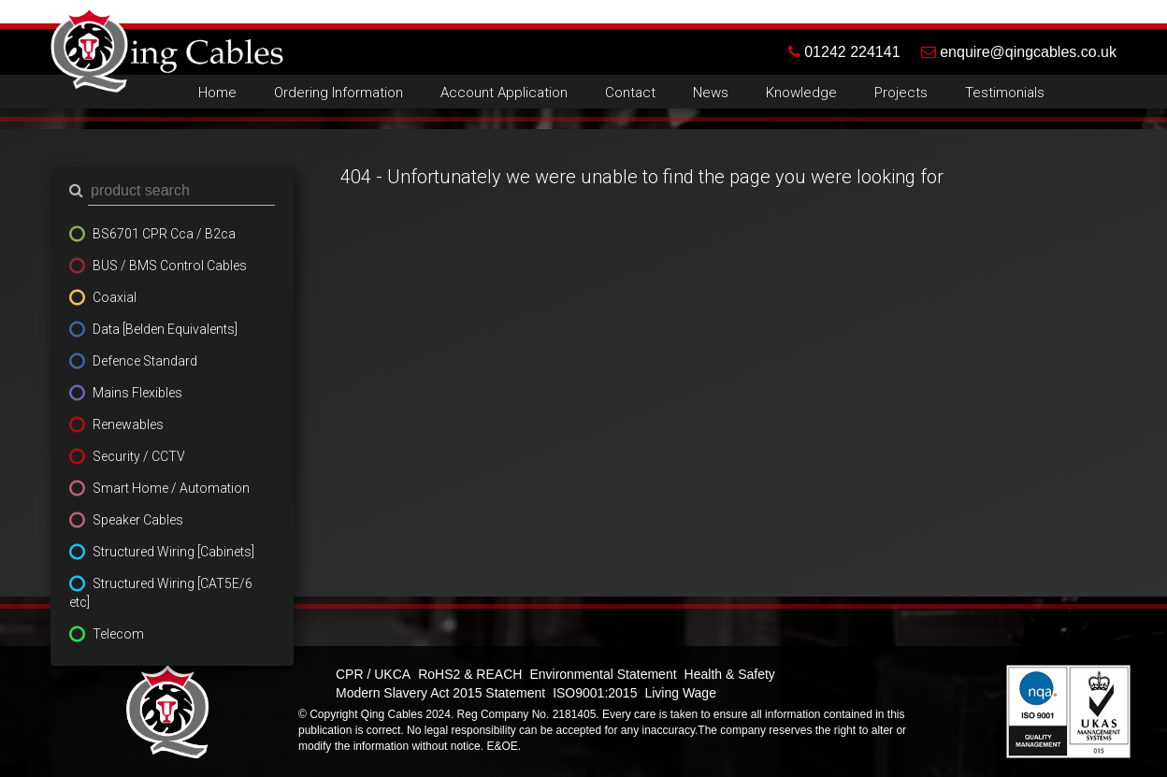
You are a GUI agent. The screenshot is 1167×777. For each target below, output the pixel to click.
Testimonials (1005, 92)
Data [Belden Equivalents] (165, 329)
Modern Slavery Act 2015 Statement (440, 692)
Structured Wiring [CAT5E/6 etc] (160, 593)
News (710, 92)
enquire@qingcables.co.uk (1019, 52)
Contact (630, 92)
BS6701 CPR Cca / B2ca (164, 233)
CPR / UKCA (373, 674)
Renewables (128, 424)
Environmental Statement (602, 674)
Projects (901, 92)
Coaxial (115, 297)
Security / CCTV (139, 456)
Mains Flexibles (137, 392)
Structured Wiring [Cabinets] (173, 551)
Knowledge (801, 92)
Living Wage (680, 692)
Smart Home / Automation (171, 488)
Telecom (118, 633)
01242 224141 (854, 52)
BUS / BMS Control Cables (170, 265)
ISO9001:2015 (595, 692)
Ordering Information (338, 92)
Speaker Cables (138, 519)
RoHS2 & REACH (470, 674)
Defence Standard (145, 360)
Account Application (504, 92)
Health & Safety (729, 674)
